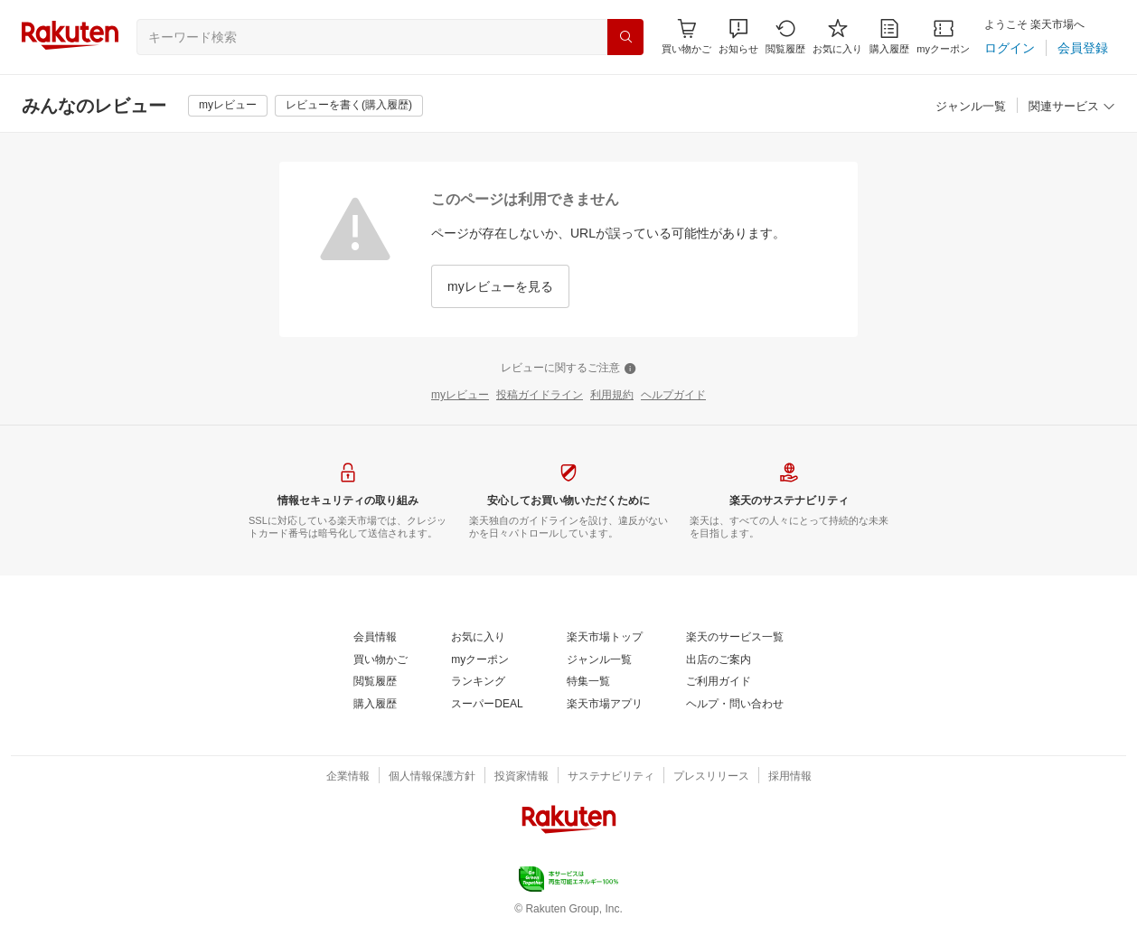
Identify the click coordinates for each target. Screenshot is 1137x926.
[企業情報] (348, 777)
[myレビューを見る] (500, 286)
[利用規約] (612, 395)
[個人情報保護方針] (432, 777)
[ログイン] (1009, 48)
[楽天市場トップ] (605, 638)
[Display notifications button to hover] (686, 36)
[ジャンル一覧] (970, 107)
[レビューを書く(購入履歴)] (349, 106)
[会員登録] (1082, 48)
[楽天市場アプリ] (605, 704)
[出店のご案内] (718, 660)
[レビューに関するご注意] (568, 368)
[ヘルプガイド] (673, 395)
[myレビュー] (228, 106)
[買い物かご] (380, 660)
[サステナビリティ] (611, 777)
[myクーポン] (943, 36)
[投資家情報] (521, 777)
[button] (738, 36)
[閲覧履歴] (785, 36)
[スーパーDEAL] (486, 704)
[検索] (625, 37)
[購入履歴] (889, 36)
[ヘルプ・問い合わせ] (735, 704)
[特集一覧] (588, 682)
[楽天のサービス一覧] (735, 638)
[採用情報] (790, 777)
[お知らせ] (738, 36)
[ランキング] (478, 682)
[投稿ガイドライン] (539, 395)
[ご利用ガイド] (718, 682)
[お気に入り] (837, 36)
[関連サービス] (1072, 107)
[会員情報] (375, 638)
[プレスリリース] (711, 777)
